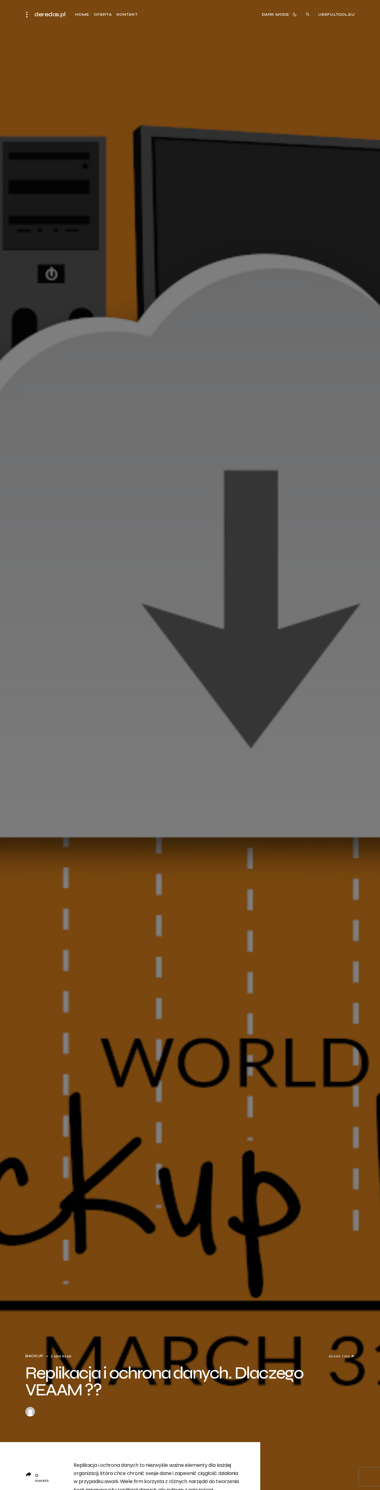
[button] (28, 14)
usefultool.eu (336, 14)
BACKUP (34, 1356)
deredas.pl (49, 14)
